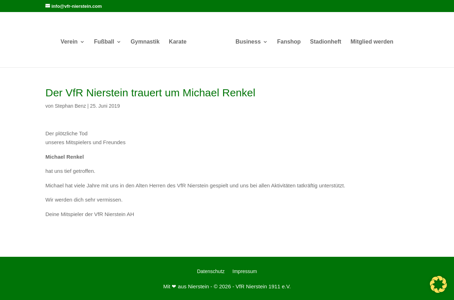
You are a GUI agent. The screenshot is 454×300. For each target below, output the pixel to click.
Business (248, 42)
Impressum (244, 271)
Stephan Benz (70, 106)
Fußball (104, 42)
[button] (438, 284)
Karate (178, 42)
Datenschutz (211, 271)
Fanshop (289, 42)
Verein (69, 42)
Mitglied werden (371, 42)
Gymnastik (145, 42)
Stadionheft (325, 42)
